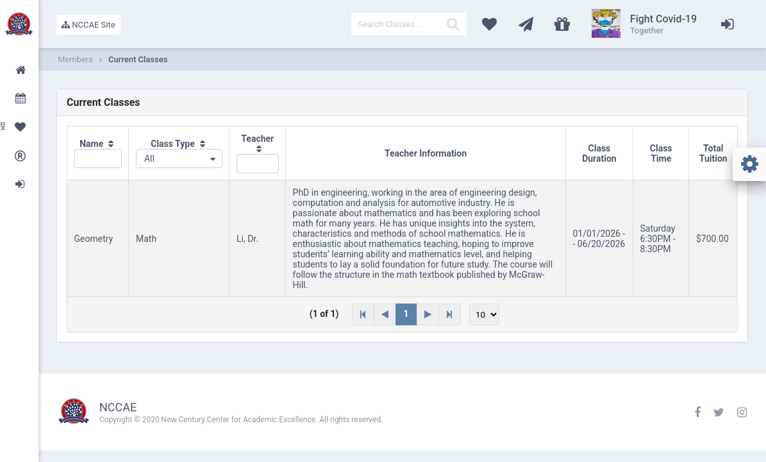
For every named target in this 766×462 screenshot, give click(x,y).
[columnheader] (98, 153)
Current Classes (137, 59)
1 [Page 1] (406, 314)
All (149, 158)
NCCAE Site (88, 25)
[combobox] (179, 158)
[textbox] (409, 24)
